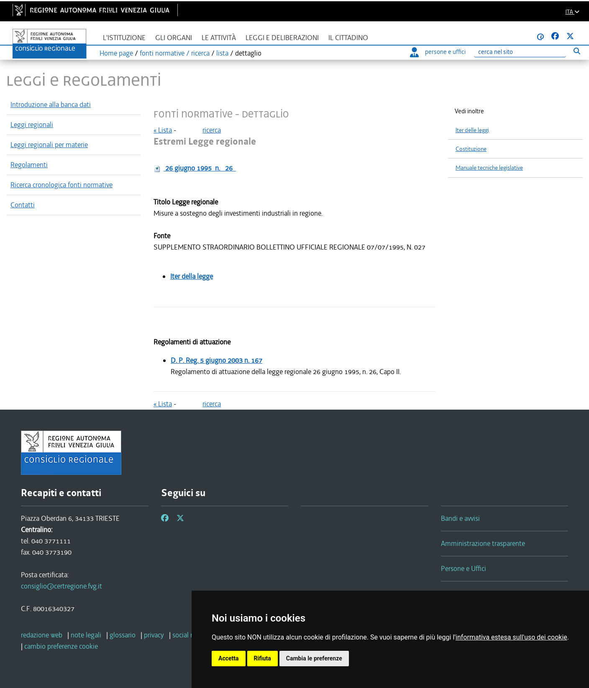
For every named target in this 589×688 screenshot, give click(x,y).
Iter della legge (191, 276)
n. (200, 168)
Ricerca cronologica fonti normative (61, 184)
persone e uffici (438, 52)
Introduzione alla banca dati (50, 104)
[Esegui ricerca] (576, 50)
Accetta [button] (228, 658)
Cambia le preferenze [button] (314, 658)
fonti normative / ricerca (175, 53)
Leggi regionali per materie (49, 144)
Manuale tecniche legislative (489, 168)
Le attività (219, 37)
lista (222, 53)
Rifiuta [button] (262, 658)
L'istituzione (124, 37)
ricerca (211, 130)
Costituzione (471, 149)
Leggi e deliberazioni (282, 37)
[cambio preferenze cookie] (61, 646)
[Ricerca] (520, 52)
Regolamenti (29, 164)
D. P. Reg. (216, 360)
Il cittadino (348, 37)
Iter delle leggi (472, 130)
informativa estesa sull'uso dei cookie (511, 637)
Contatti (22, 204)
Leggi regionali (31, 124)
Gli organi (173, 37)
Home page (116, 53)
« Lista (163, 130)
